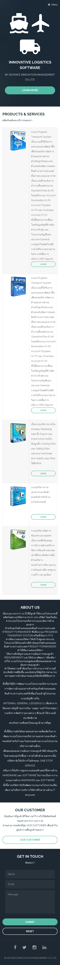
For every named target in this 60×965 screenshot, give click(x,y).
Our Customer (30, 839)
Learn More (30, 90)
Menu (54, 4)
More (43, 264)
